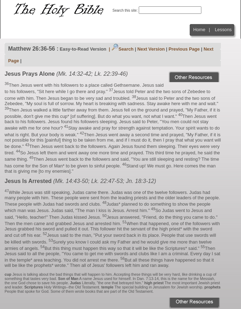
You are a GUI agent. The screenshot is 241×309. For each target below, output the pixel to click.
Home (199, 29)
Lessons (223, 29)
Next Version (151, 49)
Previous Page (184, 49)
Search (122, 49)
